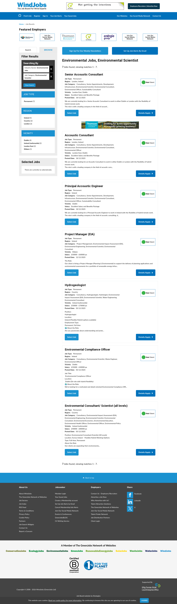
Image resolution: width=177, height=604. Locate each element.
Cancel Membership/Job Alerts (66, 507)
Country (28, 121)
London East (30, 146)
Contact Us (157, 16)
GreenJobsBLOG (61, 518)
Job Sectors (23, 500)
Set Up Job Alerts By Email (135, 51)
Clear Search (29, 85)
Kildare (28, 149)
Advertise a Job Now (99, 497)
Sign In (45, 16)
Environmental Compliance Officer (87, 349)
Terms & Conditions (26, 511)
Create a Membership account (66, 500)
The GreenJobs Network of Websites (33, 497)
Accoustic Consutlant (79, 135)
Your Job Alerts (56, 16)
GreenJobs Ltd (50, 589)
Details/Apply (144, 113)
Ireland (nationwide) (33, 143)
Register (37, 16)
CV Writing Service (62, 521)
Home (19, 15)
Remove (51, 69)
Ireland (28, 118)
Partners (22, 521)
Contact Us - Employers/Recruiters (104, 494)
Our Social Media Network (140, 16)
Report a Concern (25, 531)
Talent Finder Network (99, 514)
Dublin (27, 140)
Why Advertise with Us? (100, 500)
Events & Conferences (63, 514)
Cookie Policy (24, 518)
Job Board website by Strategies (88, 596)
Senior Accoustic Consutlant (84, 74)
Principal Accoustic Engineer (84, 186)
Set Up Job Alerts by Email (65, 504)
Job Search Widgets (26, 524)
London (28, 124)
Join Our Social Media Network (67, 511)
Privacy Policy (24, 514)
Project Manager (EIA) (80, 234)
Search (28, 50)
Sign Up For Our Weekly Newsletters (85, 51)
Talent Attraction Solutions (101, 504)
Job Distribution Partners (100, 518)
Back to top (89, 478)
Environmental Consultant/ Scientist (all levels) (96, 405)
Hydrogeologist (75, 285)
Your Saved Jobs (70, 16)
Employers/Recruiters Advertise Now (143, 6)
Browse (48, 50)
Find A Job (27, 16)
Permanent (29, 101)
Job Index (22, 504)
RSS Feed (22, 507)
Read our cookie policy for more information (64, 600)
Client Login (95, 521)
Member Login (60, 494)
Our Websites (122, 16)
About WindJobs (25, 494)
